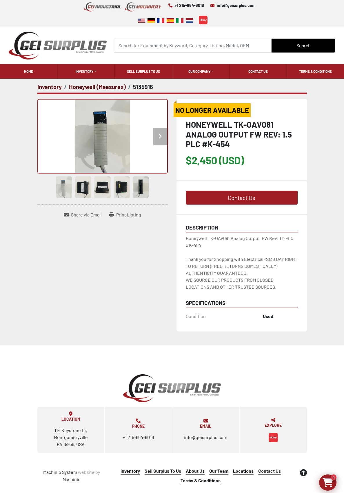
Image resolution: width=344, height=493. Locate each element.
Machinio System (60, 472)
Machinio (72, 479)
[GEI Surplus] (172, 388)
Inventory (84, 71)
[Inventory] (49, 86)
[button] (85, 71)
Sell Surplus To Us (143, 71)
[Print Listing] (125, 214)
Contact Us (258, 71)
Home (28, 71)
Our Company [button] (199, 71)
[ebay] (203, 20)
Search (303, 45)
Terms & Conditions (315, 71)
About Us (195, 471)
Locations (243, 471)
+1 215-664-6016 (189, 5)
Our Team (218, 471)
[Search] (193, 45)
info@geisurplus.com (236, 5)
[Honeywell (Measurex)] (97, 86)
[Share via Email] (82, 214)
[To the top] (303, 472)
